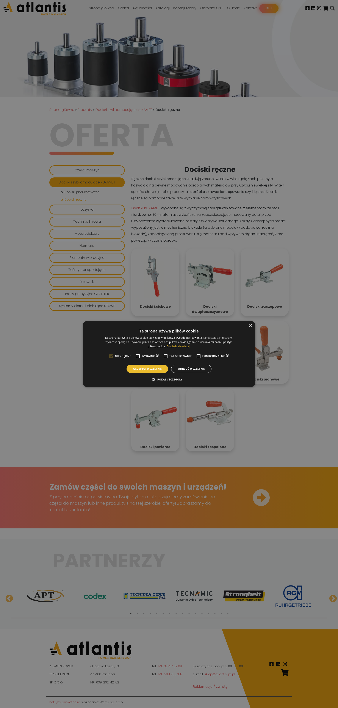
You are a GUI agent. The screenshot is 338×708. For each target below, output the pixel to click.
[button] (168, 379)
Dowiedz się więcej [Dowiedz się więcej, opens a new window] (178, 346)
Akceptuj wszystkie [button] (147, 369)
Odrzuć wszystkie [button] (191, 369)
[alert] (169, 354)
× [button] (250, 325)
